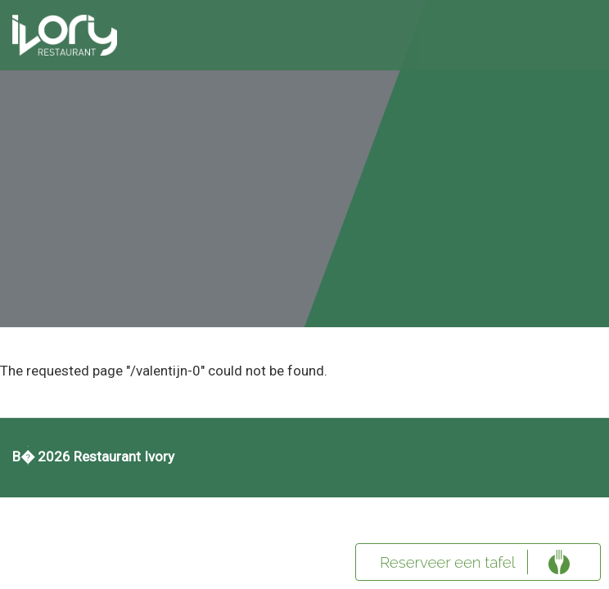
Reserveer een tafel (448, 562)
